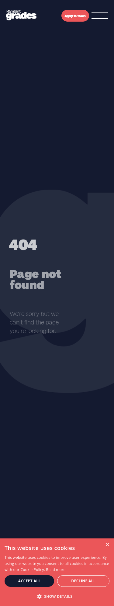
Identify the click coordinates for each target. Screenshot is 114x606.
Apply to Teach (75, 16)
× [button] (107, 545)
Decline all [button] (83, 580)
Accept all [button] (29, 580)
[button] (57, 596)
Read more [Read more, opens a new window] (56, 569)
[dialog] (57, 572)
